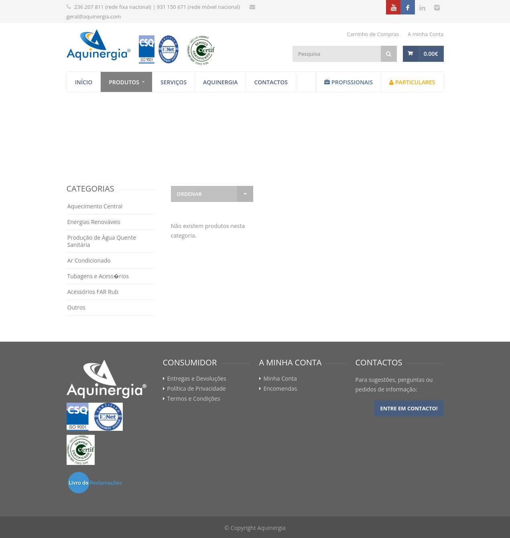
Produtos (124, 82)
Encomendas (280, 388)
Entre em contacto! (408, 408)
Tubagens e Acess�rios (98, 276)
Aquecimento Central (95, 206)
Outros (76, 307)
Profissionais (348, 82)
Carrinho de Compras (373, 34)
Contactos (271, 82)
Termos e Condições (193, 398)
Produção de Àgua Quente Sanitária (101, 241)
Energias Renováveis (94, 222)
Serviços (174, 82)
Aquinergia (220, 82)
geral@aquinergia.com (94, 16)
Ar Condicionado (89, 260)
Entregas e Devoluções (196, 378)
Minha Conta (280, 378)
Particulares (412, 82)
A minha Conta (425, 34)
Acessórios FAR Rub (92, 291)
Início (84, 82)
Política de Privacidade (196, 388)
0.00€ (431, 53)
